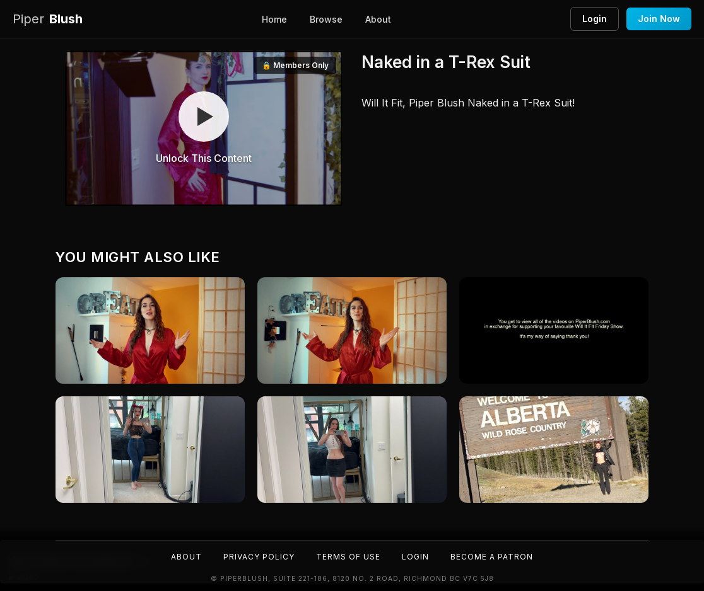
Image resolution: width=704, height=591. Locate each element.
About (378, 19)
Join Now (659, 18)
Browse (326, 19)
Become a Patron (491, 556)
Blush (48, 19)
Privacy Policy (259, 556)
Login (594, 18)
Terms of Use (348, 556)
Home (274, 19)
